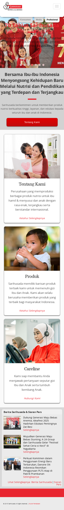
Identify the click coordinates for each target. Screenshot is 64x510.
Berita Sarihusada (42, 482)
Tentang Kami (32, 122)
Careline (32, 369)
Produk (32, 276)
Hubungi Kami (32, 398)
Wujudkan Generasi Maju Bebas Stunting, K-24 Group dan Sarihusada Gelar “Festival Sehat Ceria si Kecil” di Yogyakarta (40, 442)
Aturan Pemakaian (34, 504)
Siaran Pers (57, 483)
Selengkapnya (31, 429)
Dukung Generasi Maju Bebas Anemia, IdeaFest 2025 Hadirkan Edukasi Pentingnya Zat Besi (40, 422)
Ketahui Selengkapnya (32, 218)
